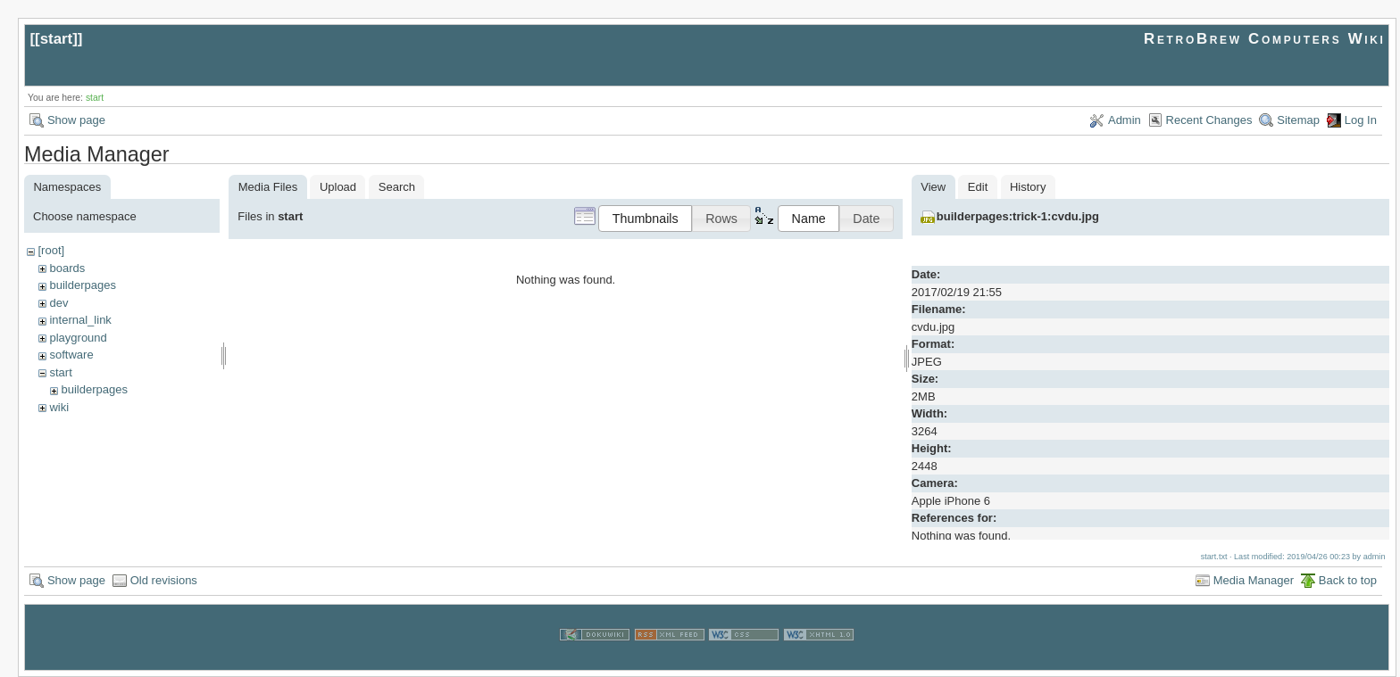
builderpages (82, 285)
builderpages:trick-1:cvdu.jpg (1018, 216)
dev (58, 303)
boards (67, 268)
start (56, 38)
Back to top (1348, 580)
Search (397, 187)
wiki (59, 407)
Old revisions (163, 580)
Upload (338, 187)
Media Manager (1253, 580)
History (1028, 187)
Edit (978, 187)
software (71, 354)
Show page (76, 120)
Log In (1361, 120)
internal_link (80, 319)
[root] (51, 250)
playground (77, 337)
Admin (1124, 120)
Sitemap (1298, 120)
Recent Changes (1209, 120)
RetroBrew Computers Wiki (1265, 38)
